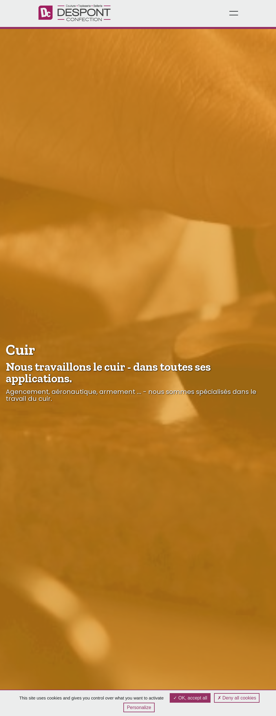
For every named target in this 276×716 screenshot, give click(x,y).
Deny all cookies (236, 697)
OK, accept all (190, 697)
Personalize (139, 707)
